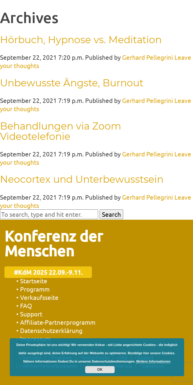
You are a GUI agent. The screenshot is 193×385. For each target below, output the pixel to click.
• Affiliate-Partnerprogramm (55, 322)
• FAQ (24, 305)
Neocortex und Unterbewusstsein (81, 179)
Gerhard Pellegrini (147, 57)
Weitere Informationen (153, 361)
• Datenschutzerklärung (49, 330)
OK (100, 370)
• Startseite (31, 280)
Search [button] (111, 214)
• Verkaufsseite (37, 297)
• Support (29, 314)
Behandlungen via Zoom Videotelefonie (60, 131)
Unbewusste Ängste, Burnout (71, 83)
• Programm (33, 289)
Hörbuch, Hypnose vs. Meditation (81, 40)
